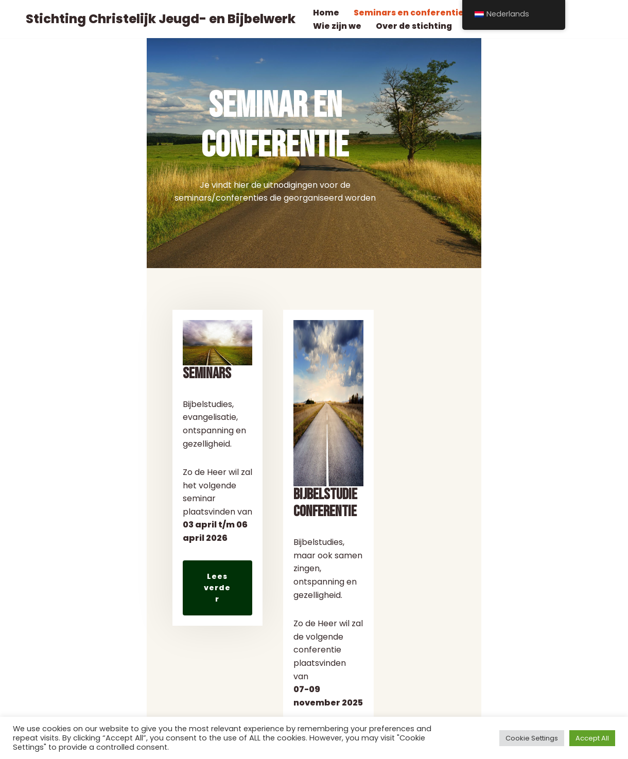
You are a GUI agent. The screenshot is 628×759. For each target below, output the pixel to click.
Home (326, 13)
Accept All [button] (592, 738)
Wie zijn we (337, 26)
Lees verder (81, 644)
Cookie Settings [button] (531, 738)
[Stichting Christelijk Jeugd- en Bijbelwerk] (158, 19)
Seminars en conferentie (409, 13)
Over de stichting (414, 26)
